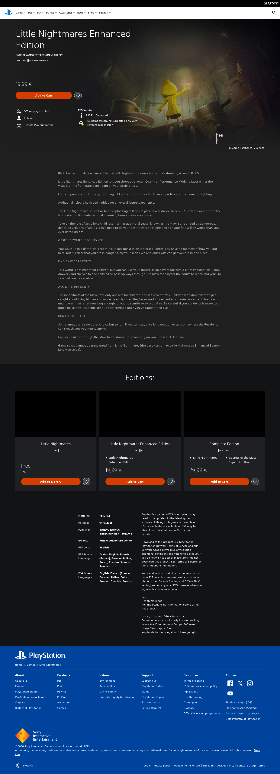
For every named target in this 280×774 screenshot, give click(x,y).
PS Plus (50, 12)
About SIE (21, 680)
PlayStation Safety (152, 686)
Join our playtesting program (243, 713)
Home (18, 664)
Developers (191, 702)
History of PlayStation (28, 708)
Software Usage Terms (251, 765)
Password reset (150, 702)
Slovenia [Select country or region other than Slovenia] (27, 765)
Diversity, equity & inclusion (116, 697)
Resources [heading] (191, 675)
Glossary (189, 708)
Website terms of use (186, 765)
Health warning (193, 697)
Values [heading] (104, 675)
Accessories (65, 12)
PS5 (30, 12)
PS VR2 (61, 691)
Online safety (107, 691)
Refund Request (151, 708)
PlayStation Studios (27, 691)
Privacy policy (162, 765)
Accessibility (107, 686)
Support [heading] (147, 675)
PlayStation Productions (29, 697)
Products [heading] (63, 675)
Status (145, 691)
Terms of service (194, 680)
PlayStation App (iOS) (239, 702)
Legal (147, 765)
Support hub (149, 680)
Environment (107, 680)
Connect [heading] (232, 675)
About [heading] (19, 675)
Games (20, 12)
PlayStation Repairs (153, 697)
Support (103, 12)
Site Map (208, 765)
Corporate (21, 702)
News (80, 12)
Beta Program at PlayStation (243, 718)
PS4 (39, 12)
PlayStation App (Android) (241, 708)
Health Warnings (152, 601)
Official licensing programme (202, 713)
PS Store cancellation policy (200, 686)
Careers (19, 686)
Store (91, 12)
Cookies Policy (225, 765)
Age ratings (191, 691)
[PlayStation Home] (8, 13)
